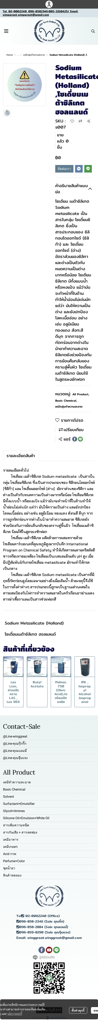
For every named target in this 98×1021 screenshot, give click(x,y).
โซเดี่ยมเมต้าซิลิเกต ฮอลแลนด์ (30, 634)
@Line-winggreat (15, 736)
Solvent (8, 797)
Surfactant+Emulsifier (19, 804)
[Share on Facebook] (74, 439)
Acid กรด (9, 854)
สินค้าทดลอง (12, 875)
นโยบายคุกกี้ (14, 1013)
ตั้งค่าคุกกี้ (78, 1010)
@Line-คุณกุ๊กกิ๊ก (14, 743)
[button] (93, 31)
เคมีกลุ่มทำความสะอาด (34, 55)
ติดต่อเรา (64, 169)
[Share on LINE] (80, 439)
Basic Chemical (66, 401)
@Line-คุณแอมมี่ (15, 751)
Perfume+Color (14, 861)
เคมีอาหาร (10, 839)
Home (9, 55)
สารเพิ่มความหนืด (16, 825)
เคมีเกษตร (10, 847)
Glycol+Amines (14, 811)
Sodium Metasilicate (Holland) (34, 623)
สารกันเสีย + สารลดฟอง (20, 832)
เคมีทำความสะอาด (17, 782)
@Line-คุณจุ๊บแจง (15, 758)
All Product (80, 394)
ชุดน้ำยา (9, 868)
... (18, 55)
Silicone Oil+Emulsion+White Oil (26, 818)
